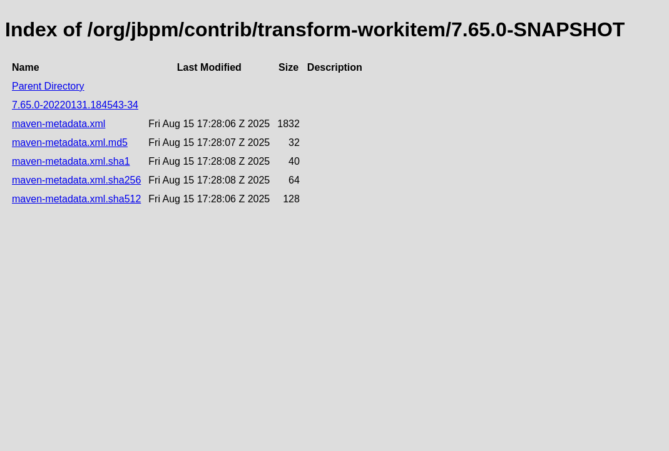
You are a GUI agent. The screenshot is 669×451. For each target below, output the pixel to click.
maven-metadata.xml (58, 123)
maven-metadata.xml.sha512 (76, 199)
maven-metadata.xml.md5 (70, 142)
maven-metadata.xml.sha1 (71, 161)
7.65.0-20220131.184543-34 (75, 105)
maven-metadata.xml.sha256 (76, 180)
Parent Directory (48, 86)
